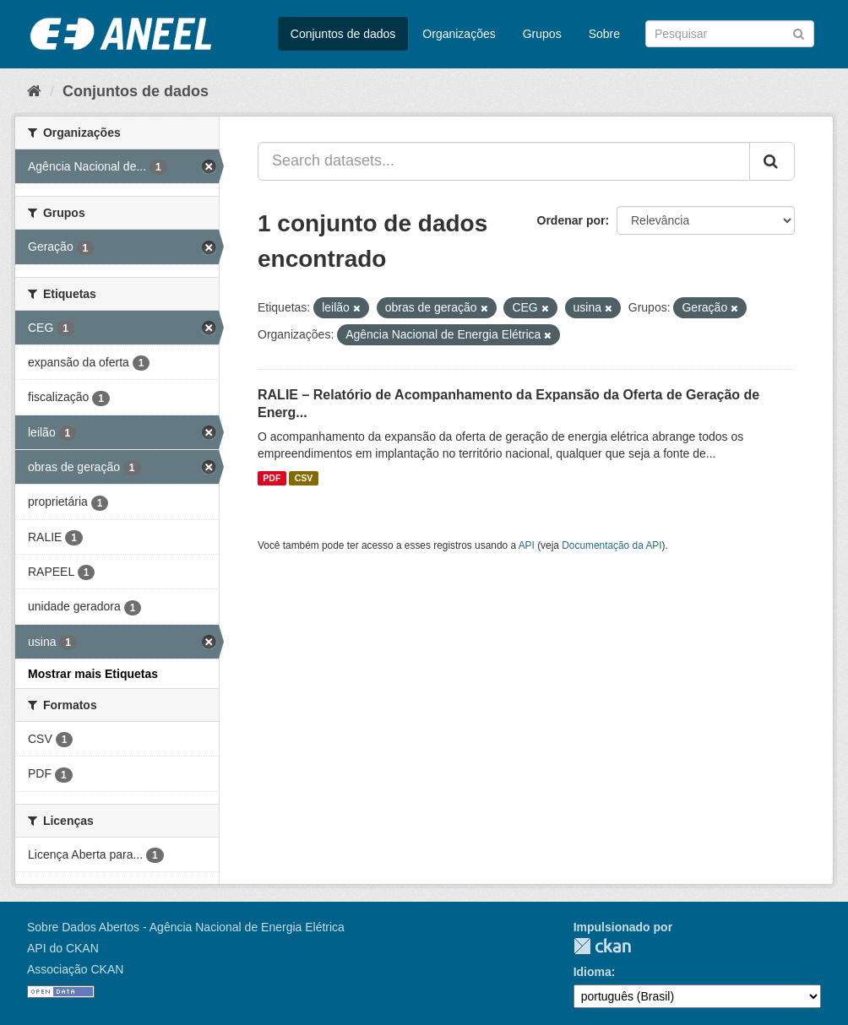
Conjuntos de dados (343, 34)
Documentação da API (611, 545)
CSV (304, 478)
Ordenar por (571, 220)
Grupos (542, 34)
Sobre (604, 34)
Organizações (458, 34)
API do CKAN (63, 948)
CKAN (602, 946)
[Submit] (798, 32)
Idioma (592, 972)
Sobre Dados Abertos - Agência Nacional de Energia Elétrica (186, 927)
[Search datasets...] (504, 161)
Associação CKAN (75, 969)
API (527, 545)
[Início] (34, 91)
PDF (271, 478)
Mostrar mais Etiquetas (93, 674)
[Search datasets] (729, 33)
